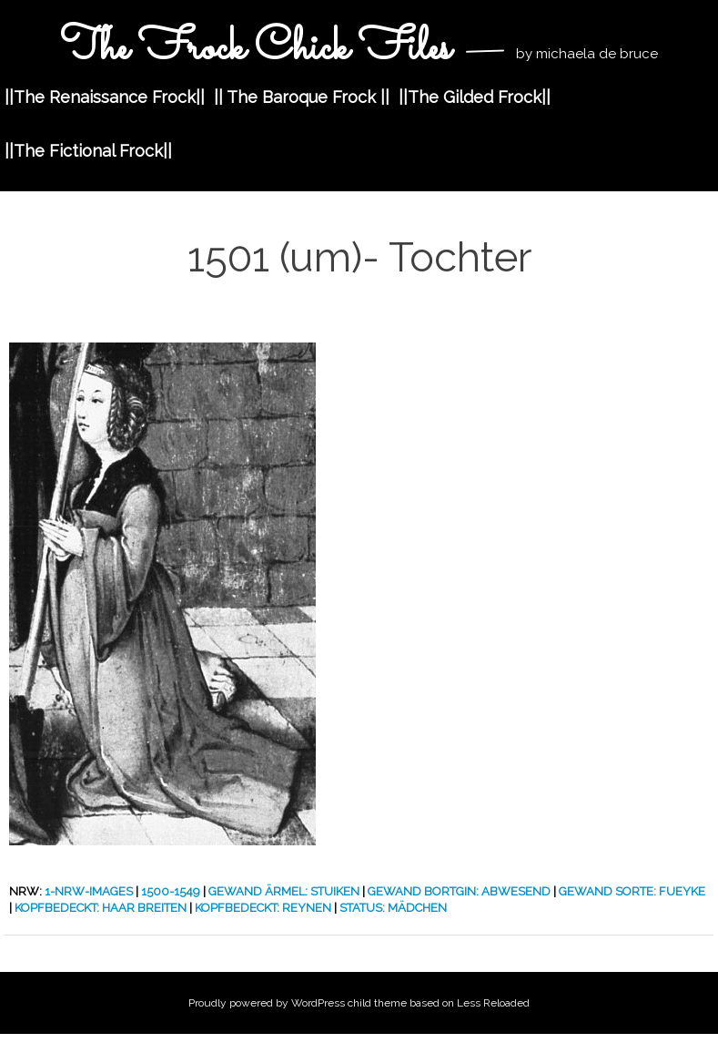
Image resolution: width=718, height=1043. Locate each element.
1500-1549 (170, 891)
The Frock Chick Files (260, 48)
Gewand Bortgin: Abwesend (459, 891)
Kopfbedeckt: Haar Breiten (101, 908)
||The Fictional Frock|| (88, 150)
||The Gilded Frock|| (475, 97)
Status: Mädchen (393, 908)
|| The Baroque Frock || (301, 97)
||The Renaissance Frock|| (105, 97)
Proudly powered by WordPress (266, 1003)
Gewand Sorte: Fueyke (632, 891)
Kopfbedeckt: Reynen (263, 908)
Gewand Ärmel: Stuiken (283, 891)
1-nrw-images (89, 891)
